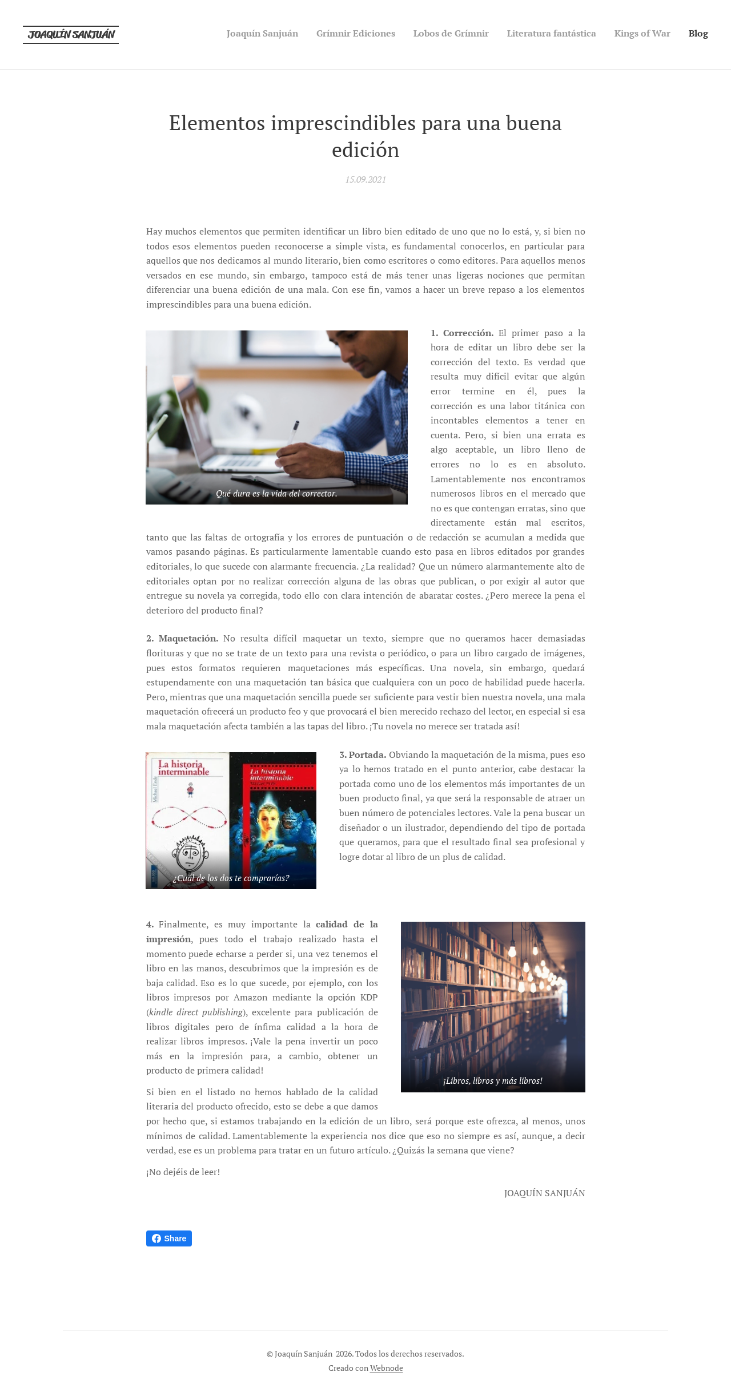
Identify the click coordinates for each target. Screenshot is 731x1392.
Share (169, 1238)
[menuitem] (620, 35)
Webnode (386, 1367)
